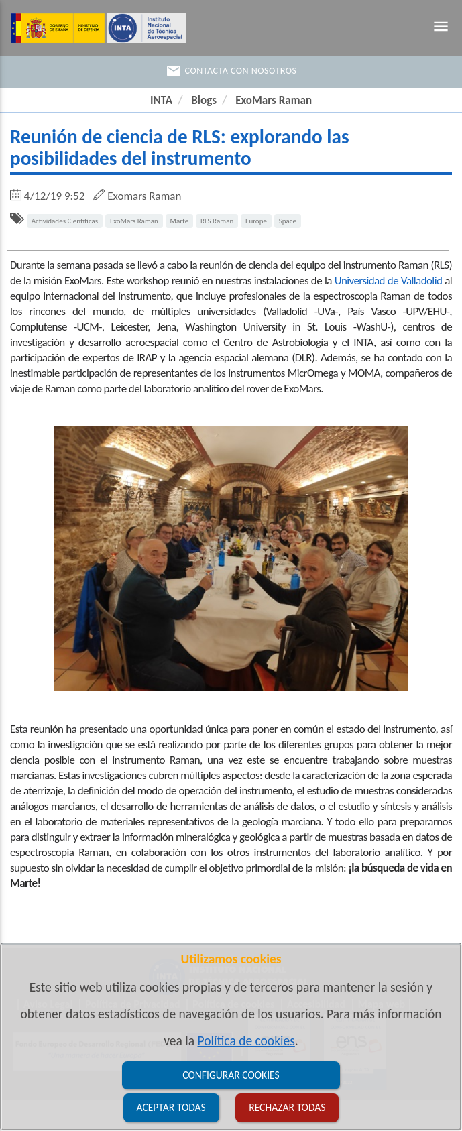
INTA (161, 100)
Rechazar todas (287, 1107)
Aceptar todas (171, 1107)
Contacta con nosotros (231, 71)
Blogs (204, 100)
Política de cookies (246, 1040)
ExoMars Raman (273, 100)
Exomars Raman (144, 196)
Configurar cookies (230, 1075)
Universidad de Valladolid (389, 281)
